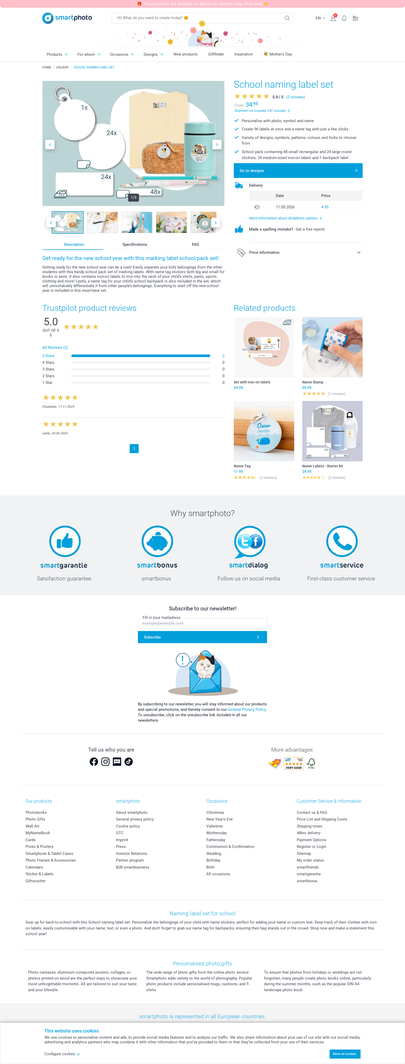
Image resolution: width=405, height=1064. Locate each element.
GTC (119, 833)
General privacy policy (135, 819)
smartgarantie (309, 874)
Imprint (122, 840)
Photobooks (36, 812)
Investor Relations (131, 853)
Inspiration (244, 54)
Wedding (213, 853)
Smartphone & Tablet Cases (49, 853)
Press (121, 846)
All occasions (218, 874)
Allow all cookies (344, 1054)
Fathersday (215, 840)
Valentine (214, 826)
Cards (31, 840)
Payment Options (311, 840)
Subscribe (152, 637)
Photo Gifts (35, 819)
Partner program (130, 860)
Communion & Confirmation (230, 846)
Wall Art (32, 826)
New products (186, 54)
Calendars (34, 867)
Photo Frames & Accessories (51, 860)
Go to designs (252, 170)
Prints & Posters (39, 846)
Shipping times (309, 826)
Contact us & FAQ (312, 812)
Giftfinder (216, 54)
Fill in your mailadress (162, 617)
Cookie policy (128, 826)
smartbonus (307, 881)
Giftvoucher (35, 881)
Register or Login (311, 846)
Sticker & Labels (39, 874)
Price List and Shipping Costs (322, 819)
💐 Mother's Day (277, 54)
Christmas (215, 812)
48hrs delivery (309, 833)
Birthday (213, 860)
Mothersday (216, 833)
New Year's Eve (219, 819)
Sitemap (304, 853)
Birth (210, 867)
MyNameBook (38, 833)
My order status (310, 860)
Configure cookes (62, 1054)
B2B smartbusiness (132, 867)
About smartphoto (131, 812)
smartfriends (308, 867)
